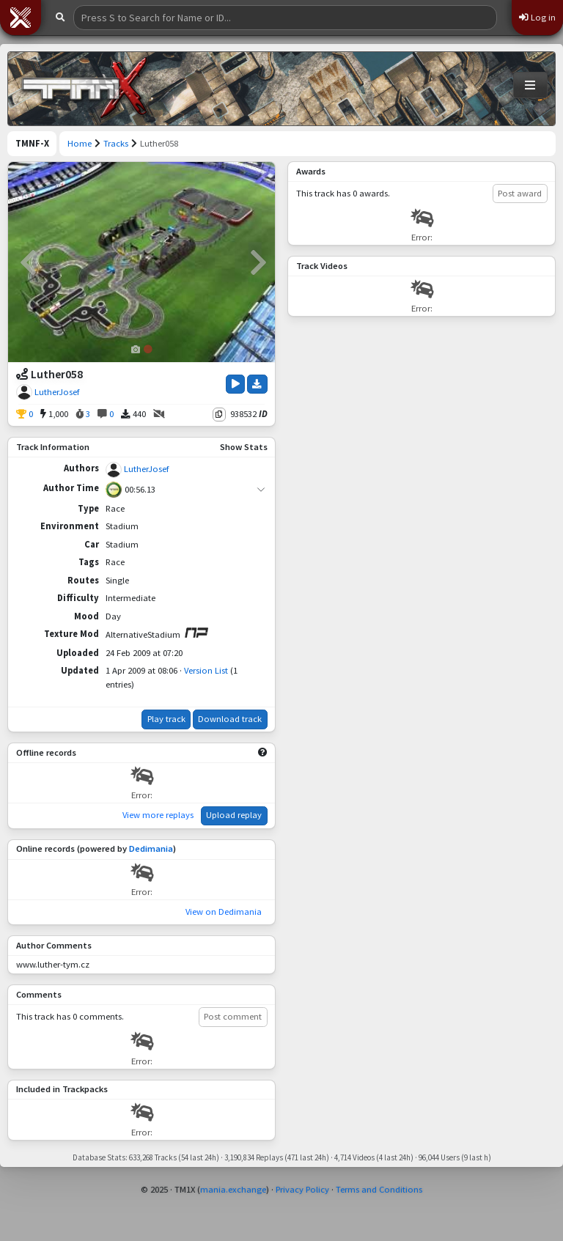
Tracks (115, 143)
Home (79, 143)
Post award (520, 193)
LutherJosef (56, 391)
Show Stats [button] (244, 446)
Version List (206, 670)
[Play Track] (235, 384)
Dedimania (151, 848)
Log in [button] (537, 17)
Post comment (233, 1016)
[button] (20, 17)
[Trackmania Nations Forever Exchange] (85, 88)
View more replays (158, 814)
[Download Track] (257, 384)
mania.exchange (233, 1189)
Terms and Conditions (379, 1189)
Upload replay (234, 814)
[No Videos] (159, 414)
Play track (166, 718)
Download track (230, 718)
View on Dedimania (223, 911)
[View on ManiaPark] (196, 632)
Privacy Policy (302, 1189)
